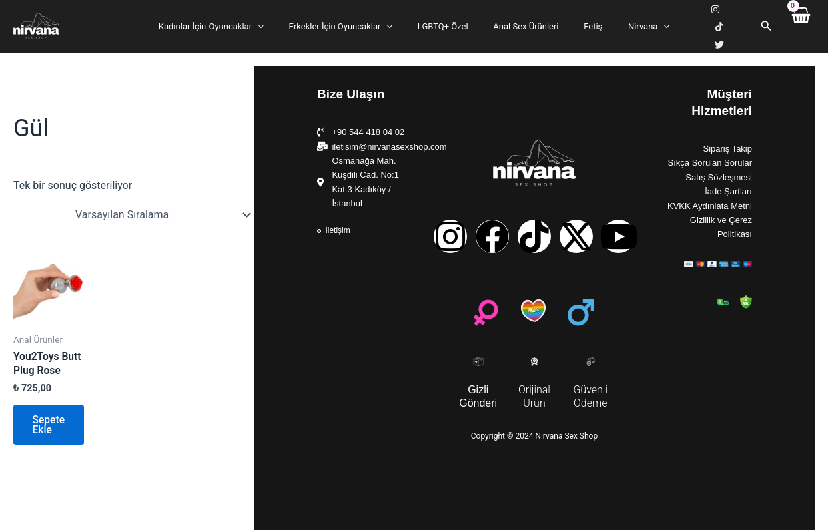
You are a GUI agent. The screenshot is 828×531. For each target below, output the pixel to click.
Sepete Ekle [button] (50, 424)
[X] (739, 24)
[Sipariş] (162, 210)
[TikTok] (718, 24)
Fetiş (581, 24)
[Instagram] (696, 24)
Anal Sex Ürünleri (522, 24)
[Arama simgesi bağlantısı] (765, 24)
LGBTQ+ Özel (447, 24)
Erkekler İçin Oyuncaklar (352, 24)
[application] (277, 24)
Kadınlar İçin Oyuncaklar (230, 24)
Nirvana (629, 24)
